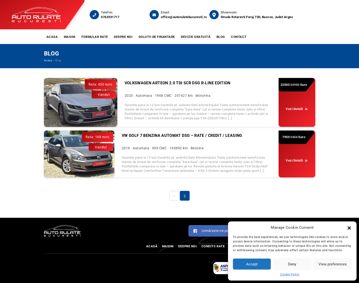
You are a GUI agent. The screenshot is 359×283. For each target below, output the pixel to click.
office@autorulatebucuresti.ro (184, 17)
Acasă (152, 246)
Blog (221, 37)
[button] (349, 227)
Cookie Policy (290, 274)
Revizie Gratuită (195, 37)
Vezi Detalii (297, 109)
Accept (252, 264)
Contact (239, 37)
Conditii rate (213, 246)
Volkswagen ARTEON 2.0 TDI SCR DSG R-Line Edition (177, 83)
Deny (292, 264)
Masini (70, 37)
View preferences (332, 264)
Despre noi (123, 37)
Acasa (52, 37)
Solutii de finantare (157, 37)
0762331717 (110, 17)
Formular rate (94, 37)
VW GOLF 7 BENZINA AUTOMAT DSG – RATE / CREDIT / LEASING (182, 135)
